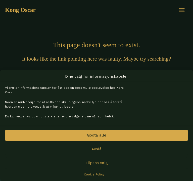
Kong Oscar (20, 10)
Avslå (96, 149)
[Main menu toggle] (181, 10)
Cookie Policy (94, 174)
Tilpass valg (96, 163)
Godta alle (96, 135)
